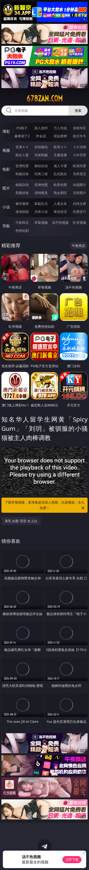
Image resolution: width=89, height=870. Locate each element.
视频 (6, 150)
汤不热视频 (60, 222)
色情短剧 (22, 230)
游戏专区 (79, 128)
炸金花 (41, 136)
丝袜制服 (41, 155)
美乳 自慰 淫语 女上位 (21, 521)
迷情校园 (22, 211)
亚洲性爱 (22, 166)
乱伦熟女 (60, 174)
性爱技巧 (79, 211)
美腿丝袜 (22, 192)
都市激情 (22, 203)
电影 (6, 169)
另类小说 (41, 211)
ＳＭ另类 (79, 155)
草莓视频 (41, 222)
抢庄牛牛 (79, 136)
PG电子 (22, 128)
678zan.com (45, 98)
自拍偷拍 (41, 147)
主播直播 (60, 155)
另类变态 (79, 174)
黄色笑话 (60, 211)
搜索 (78, 110)
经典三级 (41, 174)
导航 (6, 225)
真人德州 (41, 128)
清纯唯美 (41, 192)
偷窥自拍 (22, 184)
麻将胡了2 (22, 136)
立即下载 (72, 859)
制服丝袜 (22, 174)
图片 (6, 188)
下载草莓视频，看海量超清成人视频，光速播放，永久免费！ (45, 505)
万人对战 (60, 128)
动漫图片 (79, 184)
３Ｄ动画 (79, 147)
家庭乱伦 (41, 203)
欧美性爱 (79, 166)
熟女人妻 (22, 155)
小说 (6, 207)
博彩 (6, 131)
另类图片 (79, 192)
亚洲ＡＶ (22, 147)
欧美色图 (60, 184)
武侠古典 (79, 203)
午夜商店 (22, 222)
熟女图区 (60, 192)
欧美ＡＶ (60, 147)
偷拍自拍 (41, 166)
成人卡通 (60, 166)
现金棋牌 (60, 136)
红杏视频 (79, 222)
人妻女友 (60, 203)
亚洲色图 (41, 184)
